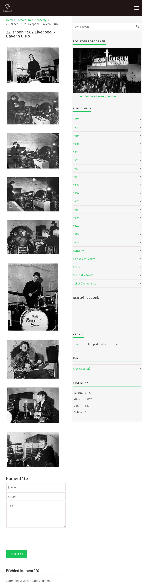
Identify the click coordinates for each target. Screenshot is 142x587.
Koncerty (40, 20)
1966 (76, 193)
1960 (76, 144)
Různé (76, 267)
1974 (76, 226)
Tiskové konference (84, 283)
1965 (76, 185)
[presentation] (36, 540)
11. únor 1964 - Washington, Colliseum (95, 96)
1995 (76, 242)
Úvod (9, 20)
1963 (76, 168)
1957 (76, 119)
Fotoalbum (24, 20)
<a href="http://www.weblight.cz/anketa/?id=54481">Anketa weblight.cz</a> (107, 314)
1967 (76, 201)
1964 (76, 177)
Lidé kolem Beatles (84, 259)
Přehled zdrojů (81, 368)
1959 (76, 135)
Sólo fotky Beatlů (83, 275)
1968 (76, 209)
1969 (76, 218)
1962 (76, 160)
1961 (76, 152)
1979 (76, 234)
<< (77, 344)
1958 (76, 127)
